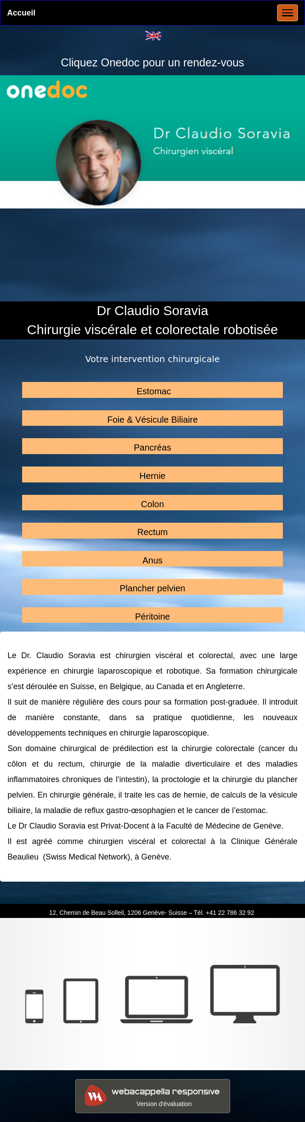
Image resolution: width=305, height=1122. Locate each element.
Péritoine (152, 616)
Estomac (153, 391)
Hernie (152, 476)
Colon (152, 504)
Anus (153, 560)
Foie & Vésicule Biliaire (152, 419)
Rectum (152, 532)
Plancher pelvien (152, 588)
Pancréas (152, 447)
